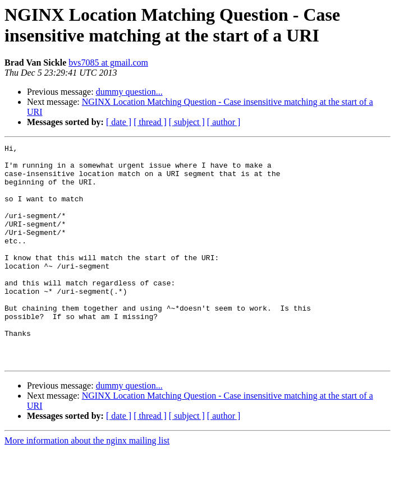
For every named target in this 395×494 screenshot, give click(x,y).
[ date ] (118, 122)
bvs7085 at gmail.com (108, 62)
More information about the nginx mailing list (86, 484)
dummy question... (129, 91)
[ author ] (224, 122)
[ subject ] (187, 122)
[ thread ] (150, 122)
